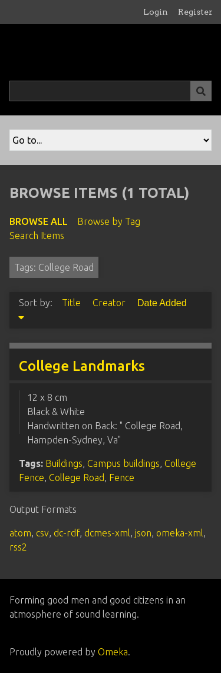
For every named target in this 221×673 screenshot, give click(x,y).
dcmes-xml (107, 533)
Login (155, 11)
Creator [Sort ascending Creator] (110, 302)
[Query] (110, 91)
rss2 (18, 547)
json (143, 533)
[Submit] (201, 91)
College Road (76, 477)
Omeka (113, 652)
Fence (121, 477)
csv (42, 533)
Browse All (38, 221)
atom (20, 533)
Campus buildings (123, 463)
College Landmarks (82, 366)
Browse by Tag (108, 221)
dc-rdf (67, 533)
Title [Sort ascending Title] (72, 302)
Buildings (64, 463)
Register (195, 11)
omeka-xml (179, 533)
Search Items (36, 235)
